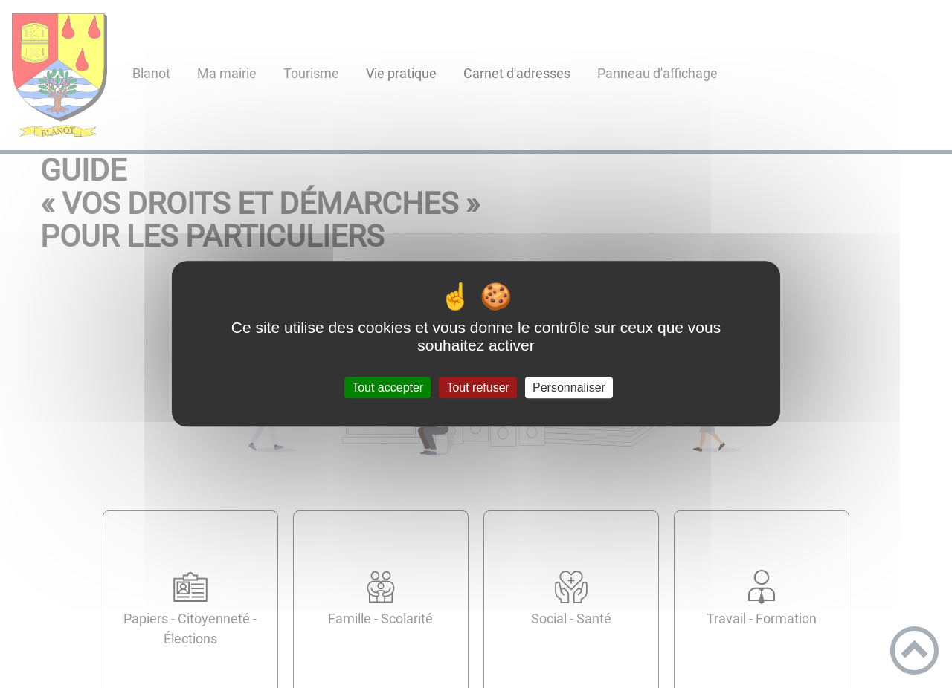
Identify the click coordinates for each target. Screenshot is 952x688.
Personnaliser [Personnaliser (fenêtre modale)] (569, 387)
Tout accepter (387, 387)
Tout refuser (477, 387)
